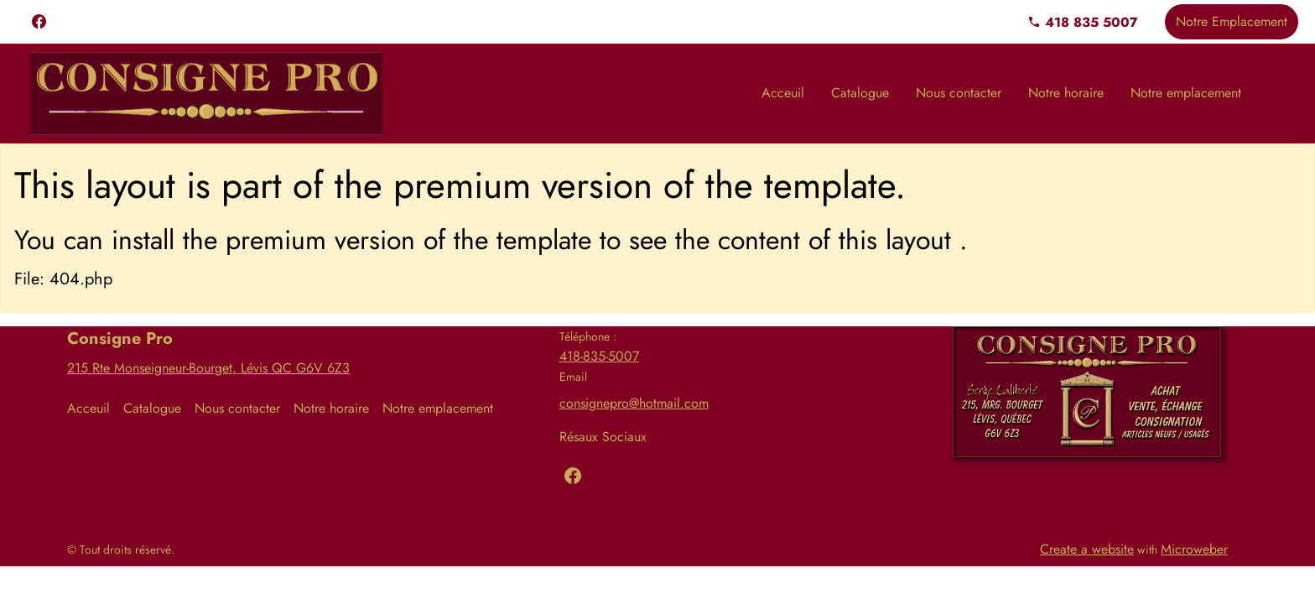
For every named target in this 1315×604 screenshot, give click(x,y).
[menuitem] (783, 93)
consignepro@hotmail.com (634, 403)
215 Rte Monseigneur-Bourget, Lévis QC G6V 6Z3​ (208, 368)
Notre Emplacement (1231, 21)
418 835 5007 (1082, 22)
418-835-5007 (599, 356)
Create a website (1087, 549)
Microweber (1194, 549)
